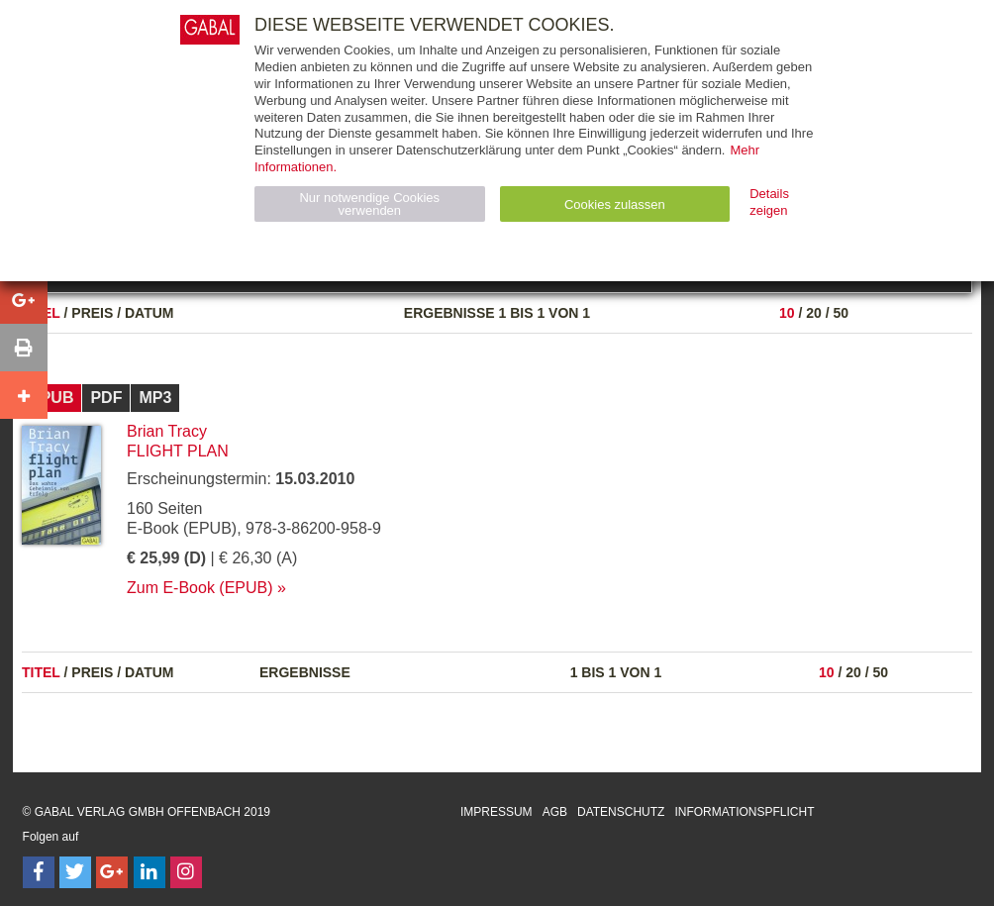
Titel (41, 672)
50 (840, 313)
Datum (149, 313)
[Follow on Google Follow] (112, 872)
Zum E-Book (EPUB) (200, 587)
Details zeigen (769, 202)
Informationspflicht (744, 812)
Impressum (496, 812)
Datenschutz (620, 812)
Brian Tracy (167, 431)
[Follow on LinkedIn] (149, 872)
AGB (555, 812)
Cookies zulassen (614, 204)
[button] (24, 300)
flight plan (178, 451)
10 (787, 313)
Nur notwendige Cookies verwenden (369, 204)
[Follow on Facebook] (38, 872)
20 (814, 313)
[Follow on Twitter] (75, 872)
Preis (92, 313)
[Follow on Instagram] (186, 872)
